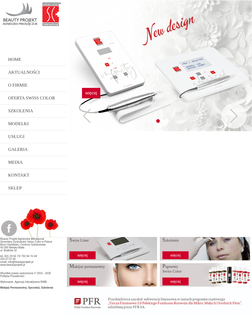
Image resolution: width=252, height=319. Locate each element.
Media (15, 162)
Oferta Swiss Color (31, 97)
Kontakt (18, 175)
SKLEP (15, 187)
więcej (91, 93)
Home (14, 59)
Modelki (18, 123)
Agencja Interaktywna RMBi (31, 281)
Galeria (18, 149)
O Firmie (18, 85)
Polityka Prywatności (12, 276)
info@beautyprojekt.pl (20, 261)
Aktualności (24, 72)
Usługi (16, 136)
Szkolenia (20, 110)
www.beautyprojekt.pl (12, 264)
